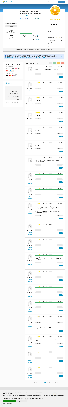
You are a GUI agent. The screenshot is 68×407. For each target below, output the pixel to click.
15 (34, 382)
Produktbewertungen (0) (46, 49)
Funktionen (17, 1)
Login (56, 1)
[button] (22, 18)
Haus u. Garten (23, 15)
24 (57, 382)
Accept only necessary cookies (9, 401)
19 (44, 382)
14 (31, 382)
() (60, 73)
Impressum (4, 403)
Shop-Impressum (36, 39)
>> (62, 382)
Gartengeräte (29, 15)
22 (52, 382)
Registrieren (61, 1)
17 (39, 382)
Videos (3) (37, 49)
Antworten (60, 76)
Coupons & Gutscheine (29, 49)
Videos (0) (8, 83)
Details (50, 66)
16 (36, 382)
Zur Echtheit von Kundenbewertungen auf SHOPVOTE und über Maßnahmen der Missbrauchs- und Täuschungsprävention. (33, 57)
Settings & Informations (21, 401)
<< (26, 382)
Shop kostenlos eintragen (47, 1)
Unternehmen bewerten (11, 23)
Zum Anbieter (11, 26)
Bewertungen (19, 49)
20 (47, 382)
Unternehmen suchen (25, 1)
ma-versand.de (36, 35)
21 (49, 382)
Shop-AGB (35, 38)
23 (55, 382)
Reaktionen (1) (38, 322)
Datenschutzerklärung (10, 403)
